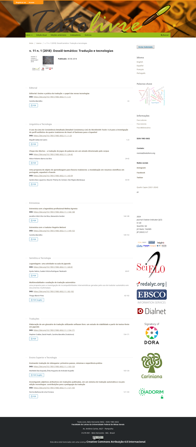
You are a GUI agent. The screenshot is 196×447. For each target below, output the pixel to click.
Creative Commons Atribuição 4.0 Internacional (115, 441)
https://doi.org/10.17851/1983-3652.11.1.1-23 (53, 135)
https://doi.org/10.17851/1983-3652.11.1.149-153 (54, 231)
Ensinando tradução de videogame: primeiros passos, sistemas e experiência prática (65, 363)
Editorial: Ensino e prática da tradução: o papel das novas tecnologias (59, 93)
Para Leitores (141, 120)
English (140, 62)
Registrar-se (21, 2)
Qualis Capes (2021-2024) (147, 187)
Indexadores (75, 35)
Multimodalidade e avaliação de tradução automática (79, 285)
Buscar (165, 35)
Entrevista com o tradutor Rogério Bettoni (47, 227)
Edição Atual (41, 35)
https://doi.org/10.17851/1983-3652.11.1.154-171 (54, 330)
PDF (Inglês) (37, 300)
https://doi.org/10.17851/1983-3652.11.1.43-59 (53, 175)
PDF (34, 105)
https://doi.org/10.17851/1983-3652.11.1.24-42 (53, 154)
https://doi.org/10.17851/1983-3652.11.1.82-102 (54, 291)
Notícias (88, 35)
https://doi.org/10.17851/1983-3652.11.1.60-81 (53, 267)
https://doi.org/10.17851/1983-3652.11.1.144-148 (54, 212)
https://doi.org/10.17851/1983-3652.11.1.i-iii (52, 97)
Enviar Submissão (145, 47)
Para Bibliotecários (143, 128)
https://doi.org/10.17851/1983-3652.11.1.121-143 (54, 388)
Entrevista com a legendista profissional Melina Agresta (53, 208)
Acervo (39, 43)
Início (31, 43)
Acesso (31, 2)
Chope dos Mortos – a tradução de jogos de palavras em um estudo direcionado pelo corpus (69, 151)
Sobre (28, 35)
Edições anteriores (58, 35)
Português (141, 73)
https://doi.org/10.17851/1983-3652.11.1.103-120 (54, 366)
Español (140, 65)
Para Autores (141, 124)
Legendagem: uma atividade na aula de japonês (50, 263)
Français (140, 69)
